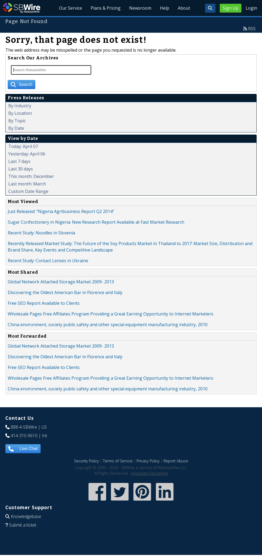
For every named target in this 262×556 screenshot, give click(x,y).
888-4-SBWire (24, 427)
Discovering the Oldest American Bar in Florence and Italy (65, 292)
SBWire (21, 8)
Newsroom (140, 8)
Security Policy (86, 460)
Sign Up (230, 8)
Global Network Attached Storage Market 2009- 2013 (61, 282)
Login (251, 8)
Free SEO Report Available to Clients (44, 303)
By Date (16, 128)
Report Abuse (176, 460)
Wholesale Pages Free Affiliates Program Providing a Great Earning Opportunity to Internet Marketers (110, 314)
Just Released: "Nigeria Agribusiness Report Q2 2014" (61, 211)
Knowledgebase (26, 516)
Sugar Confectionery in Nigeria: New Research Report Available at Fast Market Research (96, 222)
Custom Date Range (28, 191)
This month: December (31, 176)
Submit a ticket (22, 525)
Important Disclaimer (149, 473)
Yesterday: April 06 (26, 154)
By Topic (17, 121)
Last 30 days (20, 169)
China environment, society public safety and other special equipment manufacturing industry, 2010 (107, 324)
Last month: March (27, 184)
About (184, 8)
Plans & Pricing (106, 8)
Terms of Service (118, 460)
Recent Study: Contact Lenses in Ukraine (48, 261)
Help (164, 8)
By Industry (19, 106)
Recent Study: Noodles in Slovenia (41, 233)
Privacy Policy (148, 460)
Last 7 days (19, 161)
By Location (20, 113)
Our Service (70, 8)
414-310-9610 (24, 436)
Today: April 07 (23, 146)
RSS (252, 29)
